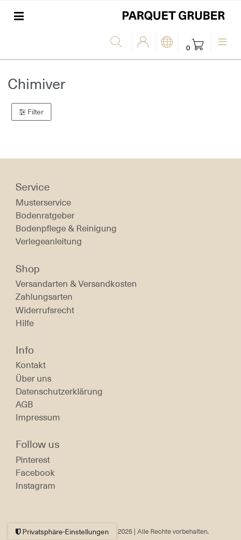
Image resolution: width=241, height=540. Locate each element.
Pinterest (33, 460)
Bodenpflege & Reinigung (66, 228)
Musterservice (43, 202)
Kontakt (31, 365)
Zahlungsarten (44, 296)
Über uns (33, 378)
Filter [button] (31, 112)
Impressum (38, 417)
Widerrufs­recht (45, 310)
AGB (24, 404)
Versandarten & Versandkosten (76, 284)
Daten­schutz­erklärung (59, 391)
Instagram (35, 485)
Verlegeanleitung (49, 241)
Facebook (35, 473)
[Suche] (118, 42)
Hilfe (25, 323)
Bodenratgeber (45, 215)
